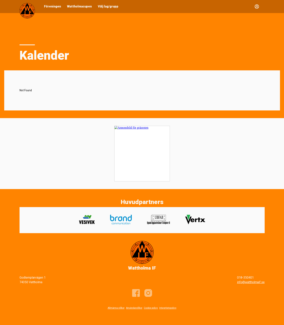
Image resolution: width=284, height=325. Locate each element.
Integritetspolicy (167, 308)
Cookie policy (151, 308)
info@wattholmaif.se (251, 282)
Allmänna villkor (116, 308)
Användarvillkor (134, 308)
